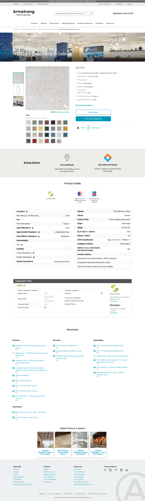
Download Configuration (93, 119)
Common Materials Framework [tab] (27, 290)
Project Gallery (78, 479)
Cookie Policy (68, 494)
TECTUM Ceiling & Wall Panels (66, 346)
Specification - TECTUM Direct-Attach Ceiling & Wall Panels (31, 354)
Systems (44, 23)
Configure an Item (63, 112)
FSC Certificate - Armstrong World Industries (111, 367)
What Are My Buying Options (22, 484)
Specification (96, 128)
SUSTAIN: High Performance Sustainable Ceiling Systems (70, 357)
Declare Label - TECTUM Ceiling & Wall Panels (112, 356)
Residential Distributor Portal (83, 484)
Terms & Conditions (55, 494)
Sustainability (17, 479)
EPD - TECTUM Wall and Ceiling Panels (109, 351)
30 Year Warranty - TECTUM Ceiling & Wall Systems (29, 397)
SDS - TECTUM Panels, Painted (26, 391)
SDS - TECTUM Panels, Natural (26, 386)
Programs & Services (85, 23)
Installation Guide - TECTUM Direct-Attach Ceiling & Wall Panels (29, 361)
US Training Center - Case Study (26, 417)
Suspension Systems (50, 474)
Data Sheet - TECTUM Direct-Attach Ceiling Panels (30, 347)
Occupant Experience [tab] (72, 290)
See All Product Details (85, 105)
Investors (16, 472)
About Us (16, 469)
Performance (54, 23)
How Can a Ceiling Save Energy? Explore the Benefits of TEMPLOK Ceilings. (72, 1)
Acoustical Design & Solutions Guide (68, 351)
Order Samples (78, 477)
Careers (15, 474)
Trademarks (42, 494)
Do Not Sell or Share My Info (97, 494)
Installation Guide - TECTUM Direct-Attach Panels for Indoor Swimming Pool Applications (31, 369)
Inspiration (99, 23)
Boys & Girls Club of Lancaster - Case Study (30, 412)
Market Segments (68, 23)
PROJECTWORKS (79, 474)
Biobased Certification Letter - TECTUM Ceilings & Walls (110, 373)
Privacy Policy (80, 494)
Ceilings (46, 469)
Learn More (113, 301)
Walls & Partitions (49, 472)
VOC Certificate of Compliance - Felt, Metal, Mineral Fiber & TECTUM (111, 361)
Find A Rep (77, 469)
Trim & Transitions (49, 477)
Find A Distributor (79, 472)
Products (34, 23)
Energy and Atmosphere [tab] (73, 298)
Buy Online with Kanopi (81, 482)
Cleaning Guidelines (22, 375)
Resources (110, 23)
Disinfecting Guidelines (23, 381)
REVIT (80, 128)
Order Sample (93, 112)
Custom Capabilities (50, 479)
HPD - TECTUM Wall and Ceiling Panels (109, 346)
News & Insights (18, 477)
